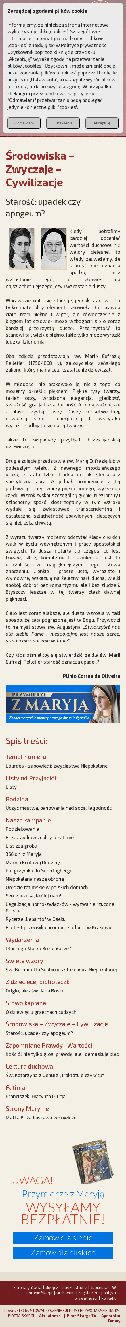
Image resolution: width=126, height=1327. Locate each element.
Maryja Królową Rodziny (33, 862)
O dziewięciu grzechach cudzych (41, 1012)
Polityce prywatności (84, 45)
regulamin (88, 1292)
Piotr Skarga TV (81, 1315)
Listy (11, 787)
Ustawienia (63, 123)
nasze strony (74, 1287)
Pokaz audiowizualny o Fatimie (40, 837)
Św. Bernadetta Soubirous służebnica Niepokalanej (61, 969)
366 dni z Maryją (24, 854)
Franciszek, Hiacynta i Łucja (36, 1096)
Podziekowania (22, 829)
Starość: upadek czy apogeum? (39, 1033)
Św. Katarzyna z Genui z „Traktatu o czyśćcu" (55, 1075)
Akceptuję (101, 123)
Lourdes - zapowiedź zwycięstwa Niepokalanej (57, 765)
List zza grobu (21, 845)
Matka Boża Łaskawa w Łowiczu (41, 1117)
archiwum (66, 1292)
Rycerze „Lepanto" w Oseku (36, 919)
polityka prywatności (95, 1295)
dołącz (52, 1287)
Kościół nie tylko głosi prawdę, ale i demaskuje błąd (62, 1054)
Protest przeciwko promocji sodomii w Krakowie (59, 927)
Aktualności (50, 1315)
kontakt (109, 1298)
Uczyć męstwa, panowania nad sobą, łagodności (59, 808)
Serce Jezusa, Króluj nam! (33, 895)
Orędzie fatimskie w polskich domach (47, 887)
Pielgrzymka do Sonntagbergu (39, 870)
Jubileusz (99, 1287)
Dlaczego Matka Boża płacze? (38, 948)
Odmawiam (24, 123)
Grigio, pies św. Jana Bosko (35, 990)
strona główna (27, 1287)
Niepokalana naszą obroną (35, 879)
